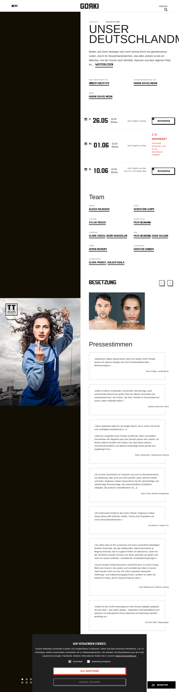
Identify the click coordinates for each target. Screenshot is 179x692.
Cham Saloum (160, 235)
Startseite (94, 22)
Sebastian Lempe (144, 209)
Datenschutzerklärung (125, 656)
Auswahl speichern (89, 682)
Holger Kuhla (116, 262)
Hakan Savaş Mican (145, 83)
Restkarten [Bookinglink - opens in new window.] (163, 119)
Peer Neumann (142, 222)
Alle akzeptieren (89, 671)
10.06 (100, 171)
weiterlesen (104, 64)
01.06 (101, 145)
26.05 (100, 120)
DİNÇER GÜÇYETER (99, 83)
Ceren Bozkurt (98, 249)
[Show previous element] (161, 283)
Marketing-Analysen (101, 661)
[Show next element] (170, 283)
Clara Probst (97, 262)
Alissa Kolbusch (99, 209)
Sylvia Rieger (97, 222)
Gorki (89, 6)
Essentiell (77, 661)
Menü (17, 5)
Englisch (163, 6)
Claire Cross (97, 235)
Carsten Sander (144, 249)
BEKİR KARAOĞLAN (117, 235)
